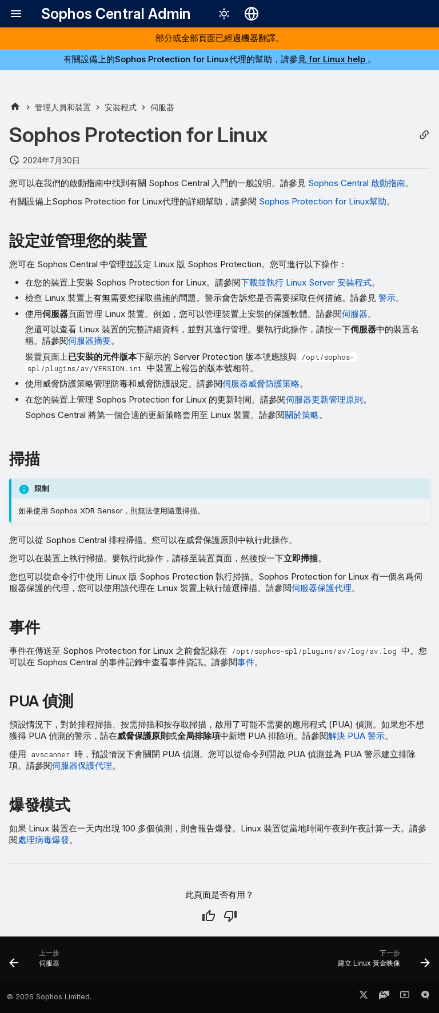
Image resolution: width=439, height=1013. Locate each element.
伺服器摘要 (89, 340)
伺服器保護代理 (322, 587)
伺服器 (355, 313)
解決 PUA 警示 (356, 735)
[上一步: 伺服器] (36, 962)
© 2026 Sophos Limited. (49, 996)
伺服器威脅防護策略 (261, 383)
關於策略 (302, 414)
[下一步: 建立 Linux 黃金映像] (381, 962)
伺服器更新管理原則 (324, 399)
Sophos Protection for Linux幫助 (322, 201)
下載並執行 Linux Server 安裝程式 (306, 282)
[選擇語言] (251, 13)
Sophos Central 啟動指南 (356, 183)
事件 (245, 662)
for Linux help (337, 59)
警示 (387, 297)
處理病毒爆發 (43, 839)
